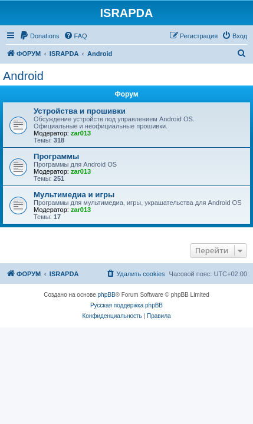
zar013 (81, 133)
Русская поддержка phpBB (126, 305)
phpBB (107, 295)
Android (23, 75)
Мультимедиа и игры (74, 194)
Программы (56, 156)
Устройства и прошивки (80, 111)
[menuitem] (39, 36)
